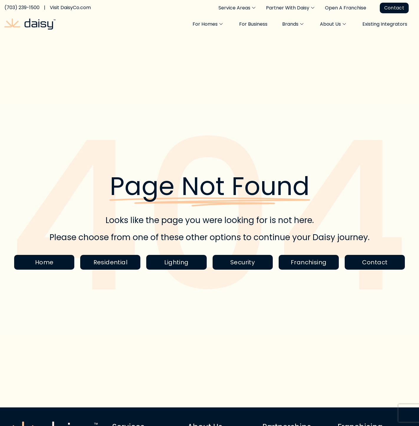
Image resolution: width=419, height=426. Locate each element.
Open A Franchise (345, 7)
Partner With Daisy (290, 8)
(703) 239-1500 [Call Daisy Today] (22, 7)
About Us (333, 24)
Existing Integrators (384, 24)
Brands (292, 24)
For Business (253, 24)
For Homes (208, 24)
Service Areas (236, 8)
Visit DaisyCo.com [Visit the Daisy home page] (70, 7)
